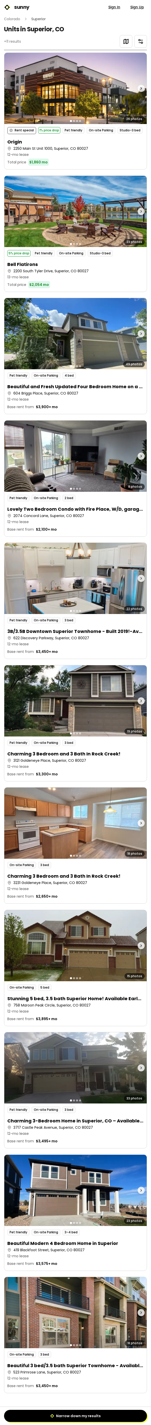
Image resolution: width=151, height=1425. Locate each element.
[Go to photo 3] (77, 121)
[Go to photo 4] (80, 121)
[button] (75, 111)
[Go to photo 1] (71, 121)
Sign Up (137, 7)
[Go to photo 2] (74, 121)
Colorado (12, 18)
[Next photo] (129, 88)
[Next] (87, 1414)
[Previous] (64, 1414)
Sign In (114, 7)
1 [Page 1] (75, 1414)
